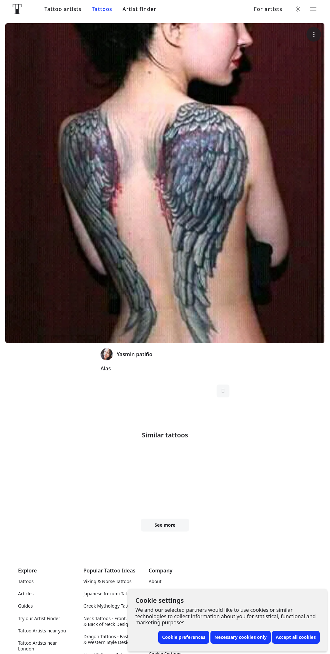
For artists (268, 9)
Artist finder (139, 9)
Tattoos (102, 9)
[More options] (313, 34)
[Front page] (17, 9)
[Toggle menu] (313, 9)
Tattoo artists (63, 9)
